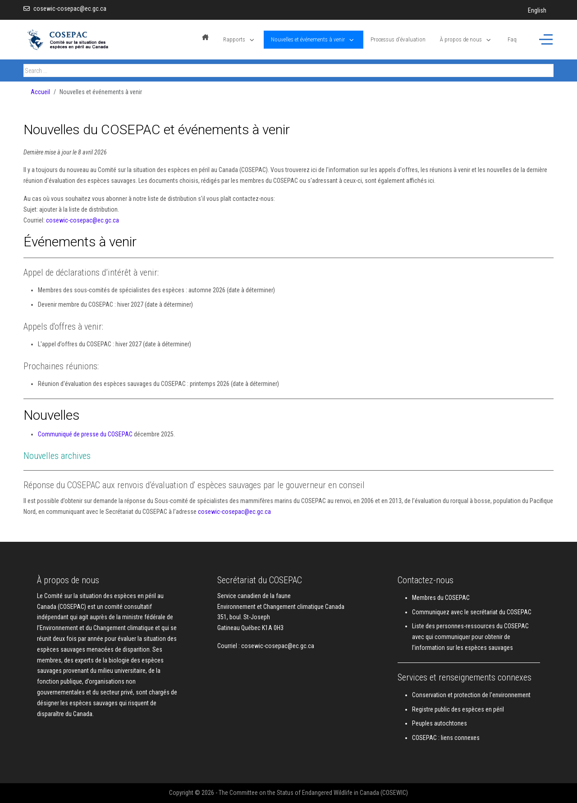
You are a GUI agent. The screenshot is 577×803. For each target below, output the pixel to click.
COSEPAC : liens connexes (446, 737)
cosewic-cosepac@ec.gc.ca (69, 8)
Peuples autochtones (439, 723)
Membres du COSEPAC (441, 597)
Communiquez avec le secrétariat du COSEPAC (471, 612)
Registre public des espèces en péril (458, 709)
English (537, 10)
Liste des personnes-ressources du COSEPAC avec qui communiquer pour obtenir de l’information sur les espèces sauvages (470, 636)
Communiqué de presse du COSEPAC (85, 434)
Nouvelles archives (57, 455)
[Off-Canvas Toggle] (546, 39)
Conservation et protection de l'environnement (471, 695)
